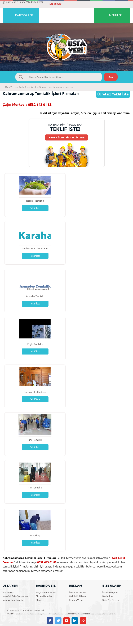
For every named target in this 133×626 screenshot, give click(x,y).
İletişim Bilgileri (110, 592)
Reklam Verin (75, 600)
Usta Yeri (9, 87)
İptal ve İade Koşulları (14, 600)
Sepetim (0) (56, 3)
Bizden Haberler (44, 596)
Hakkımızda (8, 592)
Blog (38, 600)
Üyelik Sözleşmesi (78, 592)
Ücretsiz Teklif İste (113, 94)
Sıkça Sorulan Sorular (46, 592)
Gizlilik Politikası (77, 596)
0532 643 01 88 (13, 2)
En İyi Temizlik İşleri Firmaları (33, 87)
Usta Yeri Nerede (110, 600)
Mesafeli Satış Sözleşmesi (15, 596)
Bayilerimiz (107, 596)
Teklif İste (35, 208)
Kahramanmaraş (61, 87)
